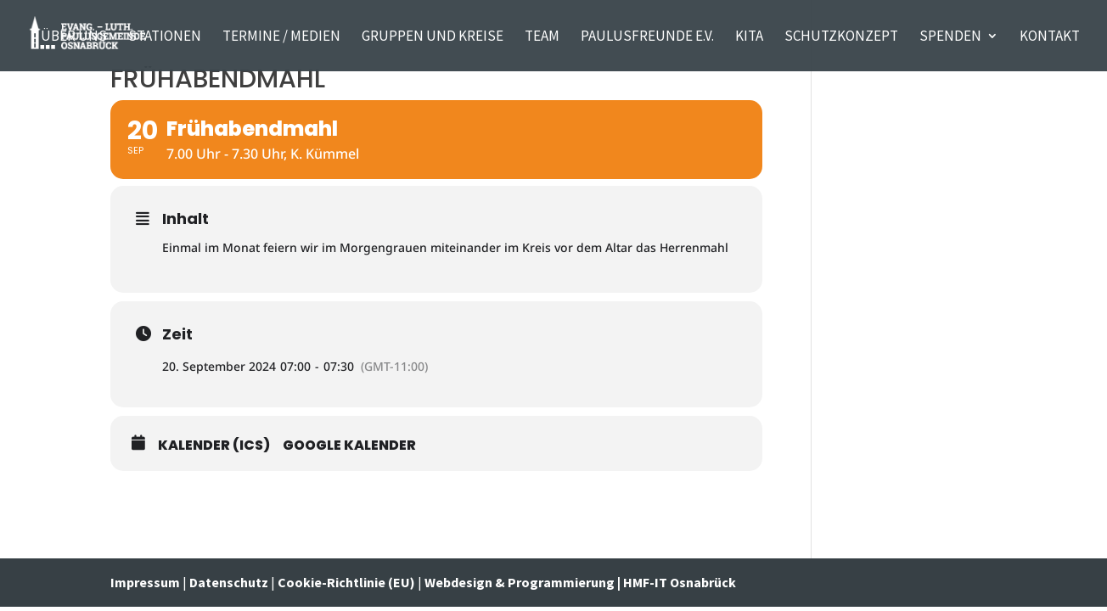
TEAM (542, 37)
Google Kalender (349, 445)
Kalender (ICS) (214, 445)
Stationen (164, 37)
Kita (749, 37)
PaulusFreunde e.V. (647, 37)
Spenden (950, 37)
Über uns (74, 37)
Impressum (146, 582)
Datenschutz (228, 582)
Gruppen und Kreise (432, 37)
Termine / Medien (281, 37)
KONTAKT (1050, 37)
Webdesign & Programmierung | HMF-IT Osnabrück (580, 582)
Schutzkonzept (841, 37)
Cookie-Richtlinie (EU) (346, 582)
